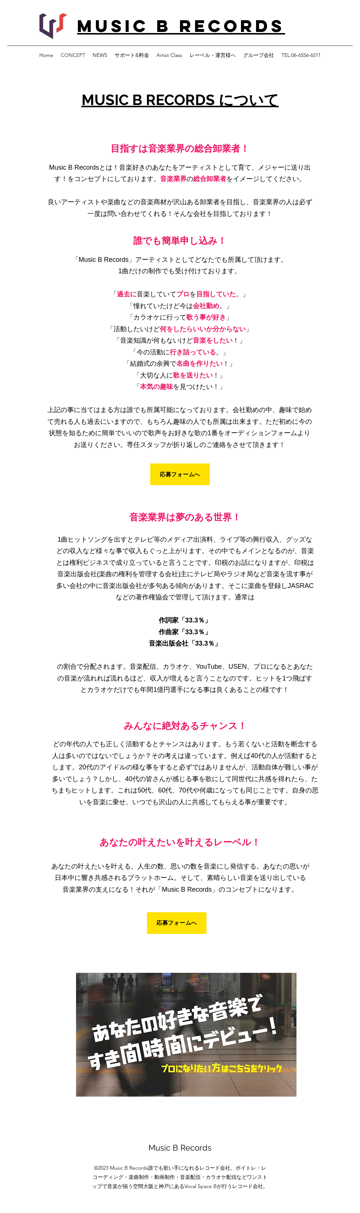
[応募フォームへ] (180, 474)
